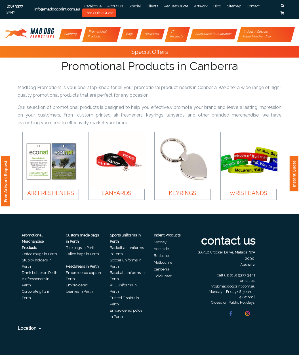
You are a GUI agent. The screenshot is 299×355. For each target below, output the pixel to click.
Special (135, 6)
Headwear (152, 34)
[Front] (29, 33)
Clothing (70, 34)
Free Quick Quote (99, 13)
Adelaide (161, 249)
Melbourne (163, 262)
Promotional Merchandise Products (33, 241)
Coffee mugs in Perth (39, 254)
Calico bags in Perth (82, 254)
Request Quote (176, 6)
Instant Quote (294, 173)
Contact (253, 6)
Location (29, 328)
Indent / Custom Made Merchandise (256, 34)
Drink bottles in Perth (39, 273)
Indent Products (167, 235)
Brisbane (161, 255)
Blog (217, 6)
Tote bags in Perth (81, 248)
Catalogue (93, 6)
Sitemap (234, 6)
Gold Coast (163, 276)
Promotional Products (97, 34)
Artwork (201, 6)
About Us (115, 6)
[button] (282, 6)
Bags (130, 34)
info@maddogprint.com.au (232, 286)
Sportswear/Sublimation (213, 34)
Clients (152, 6)
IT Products (177, 34)
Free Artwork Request (5, 181)
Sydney (160, 242)
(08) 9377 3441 (242, 275)
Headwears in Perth (82, 266)
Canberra (161, 269)
